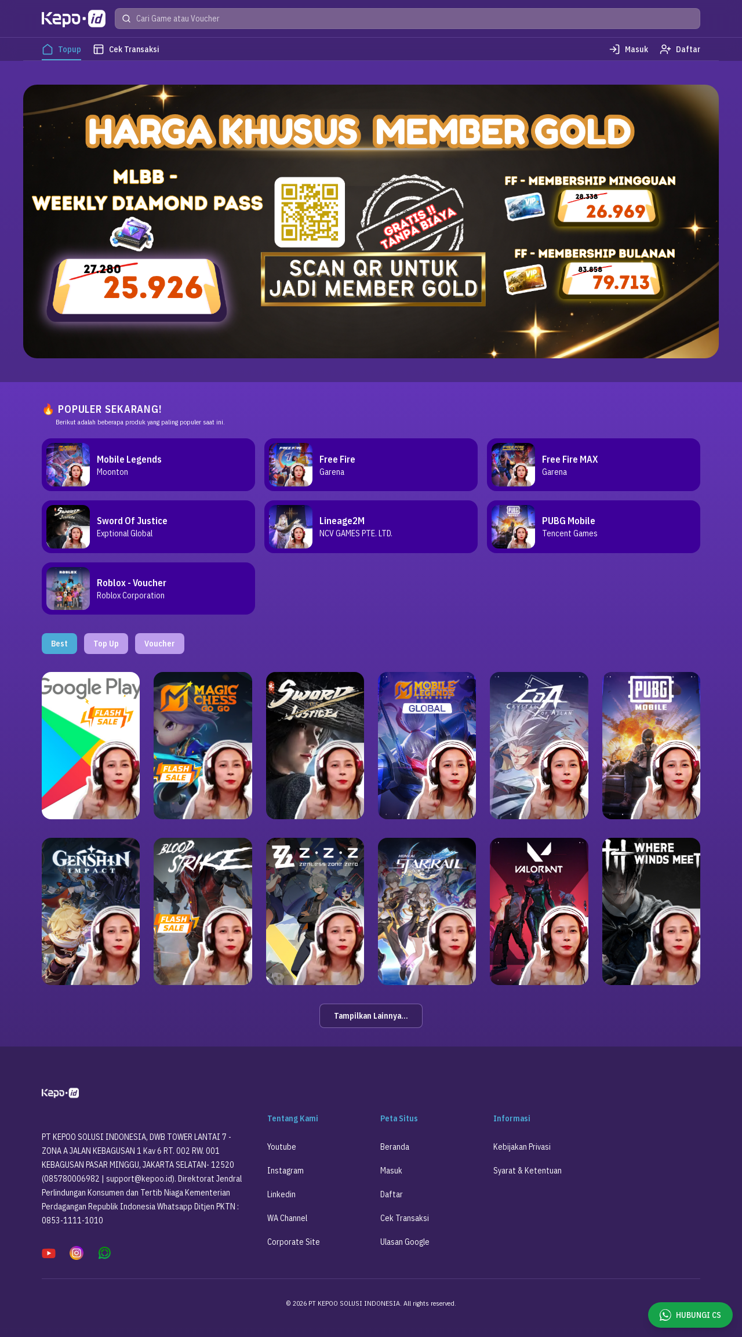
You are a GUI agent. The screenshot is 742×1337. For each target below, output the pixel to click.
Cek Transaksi (404, 1227)
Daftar (391, 1203)
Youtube (281, 1156)
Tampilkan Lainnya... (371, 1025)
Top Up (106, 653)
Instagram (285, 1180)
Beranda (394, 1156)
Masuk (391, 1180)
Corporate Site (293, 1251)
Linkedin (281, 1203)
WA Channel (287, 1227)
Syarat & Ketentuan (527, 1180)
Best (59, 653)
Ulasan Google (405, 1251)
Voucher (159, 653)
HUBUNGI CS (690, 1315)
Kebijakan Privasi (522, 1156)
